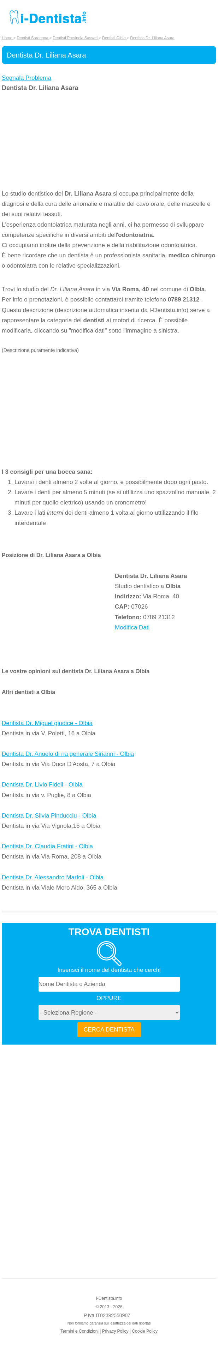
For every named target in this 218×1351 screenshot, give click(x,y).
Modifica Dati (132, 627)
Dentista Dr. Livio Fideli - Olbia (42, 784)
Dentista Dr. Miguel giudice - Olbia (47, 723)
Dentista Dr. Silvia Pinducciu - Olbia (49, 815)
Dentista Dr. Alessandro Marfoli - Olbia (53, 877)
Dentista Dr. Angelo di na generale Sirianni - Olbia (68, 754)
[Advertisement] (58, 141)
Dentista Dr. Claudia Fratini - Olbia (47, 846)
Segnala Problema (26, 77)
